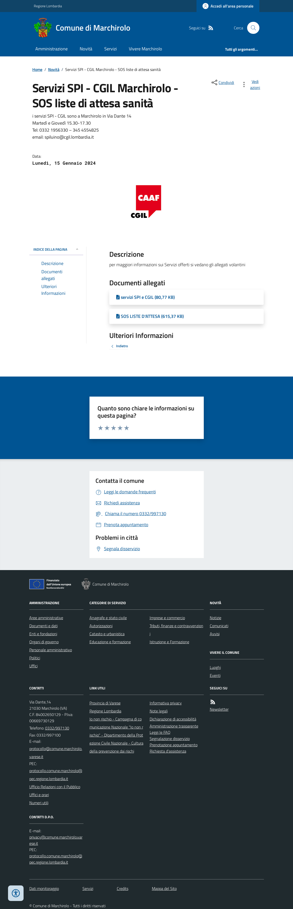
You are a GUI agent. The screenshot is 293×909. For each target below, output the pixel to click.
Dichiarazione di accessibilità (173, 719)
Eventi (215, 675)
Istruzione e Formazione (169, 642)
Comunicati (219, 626)
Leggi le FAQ (160, 732)
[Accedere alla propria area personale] (228, 6)
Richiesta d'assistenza (168, 751)
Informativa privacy (166, 703)
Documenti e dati (43, 626)
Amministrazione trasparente (174, 726)
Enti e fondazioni (43, 634)
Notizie (215, 618)
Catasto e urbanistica (107, 634)
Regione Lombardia (48, 6)
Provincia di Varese (105, 703)
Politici (34, 658)
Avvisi (215, 634)
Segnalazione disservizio (170, 739)
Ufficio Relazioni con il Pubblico (54, 787)
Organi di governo (44, 642)
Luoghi (215, 667)
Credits (122, 888)
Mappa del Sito (164, 888)
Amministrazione (51, 48)
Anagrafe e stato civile (108, 618)
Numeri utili (38, 803)
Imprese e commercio (167, 618)
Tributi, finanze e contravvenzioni (176, 630)
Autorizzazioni (101, 626)
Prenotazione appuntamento (174, 745)
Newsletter (219, 709)
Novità (86, 48)
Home (37, 69)
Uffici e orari (39, 795)
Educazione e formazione (110, 642)
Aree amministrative (46, 618)
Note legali (159, 711)
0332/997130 (57, 728)
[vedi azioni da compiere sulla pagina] (252, 84)
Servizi (110, 48)
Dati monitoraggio (44, 888)
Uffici (33, 666)
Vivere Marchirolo (145, 48)
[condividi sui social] (222, 82)
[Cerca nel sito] (251, 28)
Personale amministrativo (50, 650)
